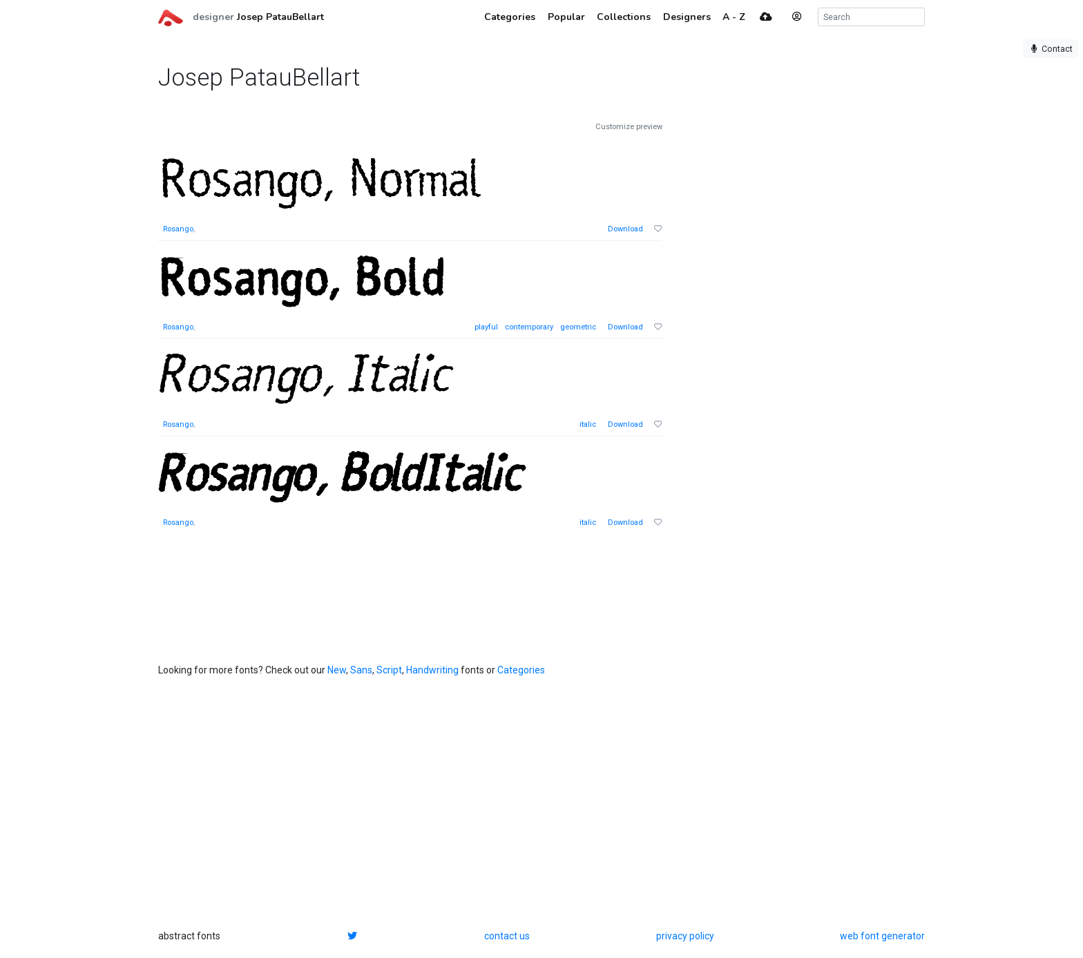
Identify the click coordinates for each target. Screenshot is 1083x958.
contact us (507, 935)
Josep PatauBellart (280, 16)
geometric (578, 327)
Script (389, 670)
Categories (521, 670)
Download (625, 228)
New (336, 670)
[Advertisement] (786, 329)
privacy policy (685, 935)
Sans (361, 670)
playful (486, 327)
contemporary (529, 327)
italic (587, 424)
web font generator (882, 935)
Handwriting (432, 670)
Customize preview (628, 126)
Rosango (178, 228)
